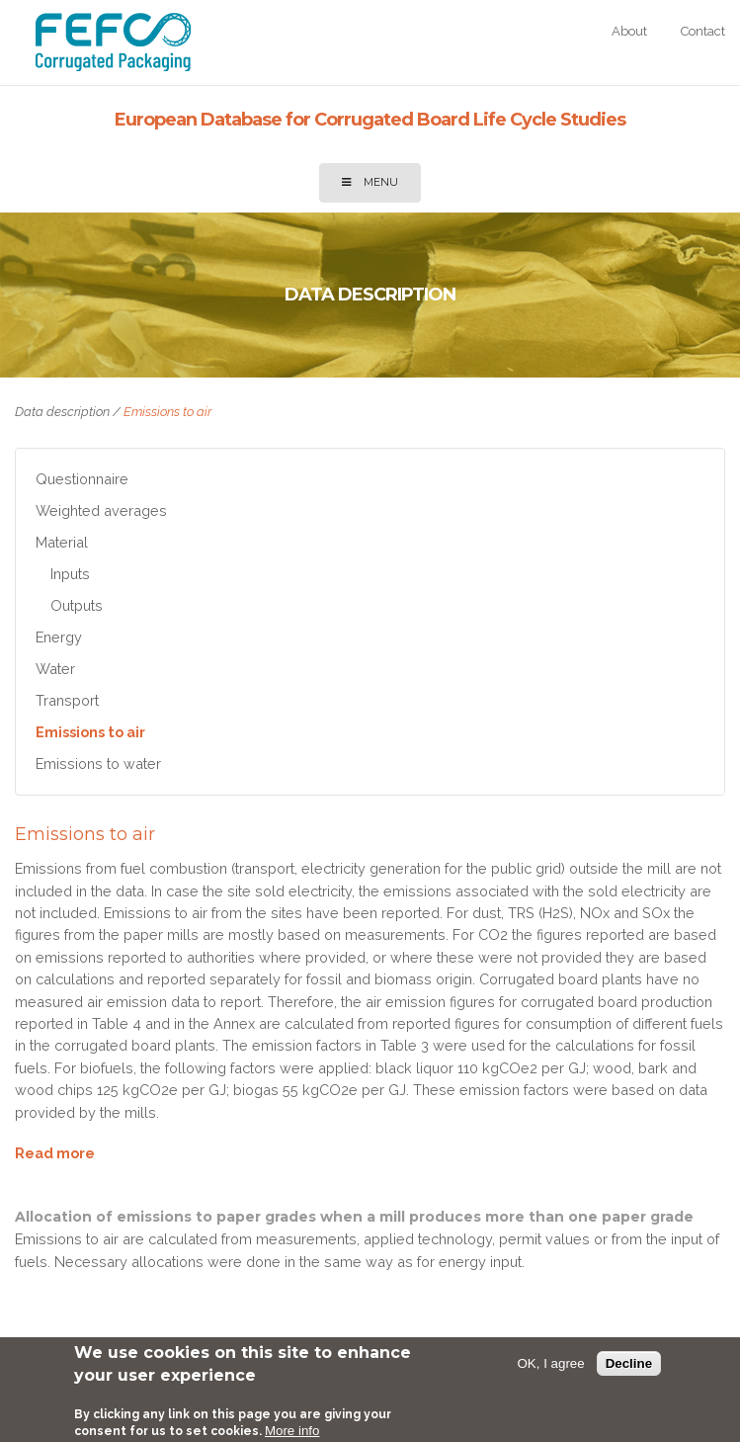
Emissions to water (98, 763)
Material (62, 542)
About (629, 31)
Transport (67, 700)
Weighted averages (101, 510)
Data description (62, 411)
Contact (703, 31)
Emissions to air (90, 731)
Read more (55, 1153)
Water (55, 668)
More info (292, 1430)
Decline (629, 1363)
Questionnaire (82, 478)
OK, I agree (551, 1363)
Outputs (76, 605)
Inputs (70, 573)
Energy (59, 637)
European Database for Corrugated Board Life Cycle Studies (370, 119)
